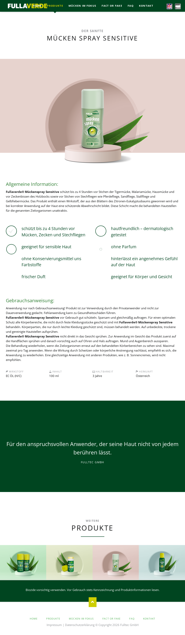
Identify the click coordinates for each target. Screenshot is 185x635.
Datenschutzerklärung (80, 625)
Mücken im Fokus (81, 618)
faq (131, 618)
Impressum (54, 625)
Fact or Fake (111, 618)
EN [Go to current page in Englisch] (168, 5)
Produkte (53, 618)
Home (34, 618)
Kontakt (149, 618)
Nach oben (93, 602)
